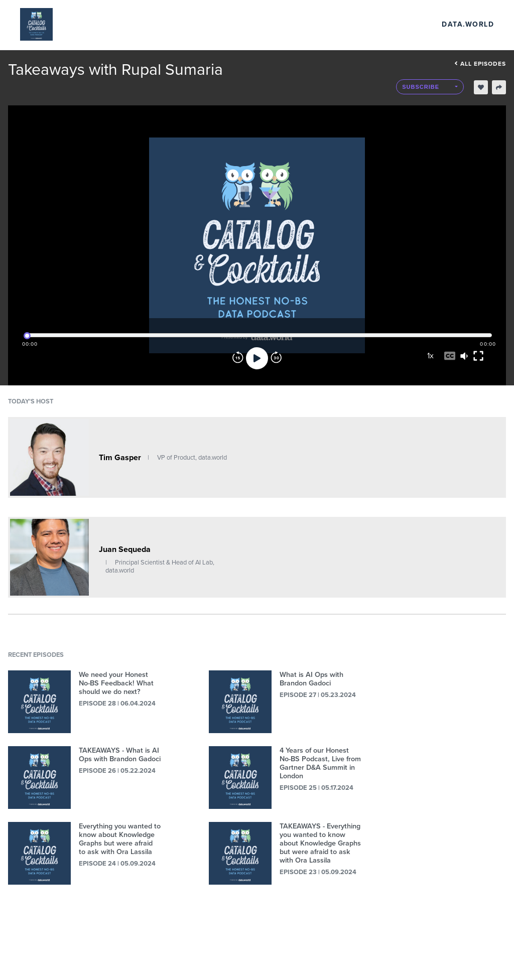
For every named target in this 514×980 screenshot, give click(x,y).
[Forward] (276, 358)
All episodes (480, 63)
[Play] (257, 358)
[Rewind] (238, 358)
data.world (468, 24)
